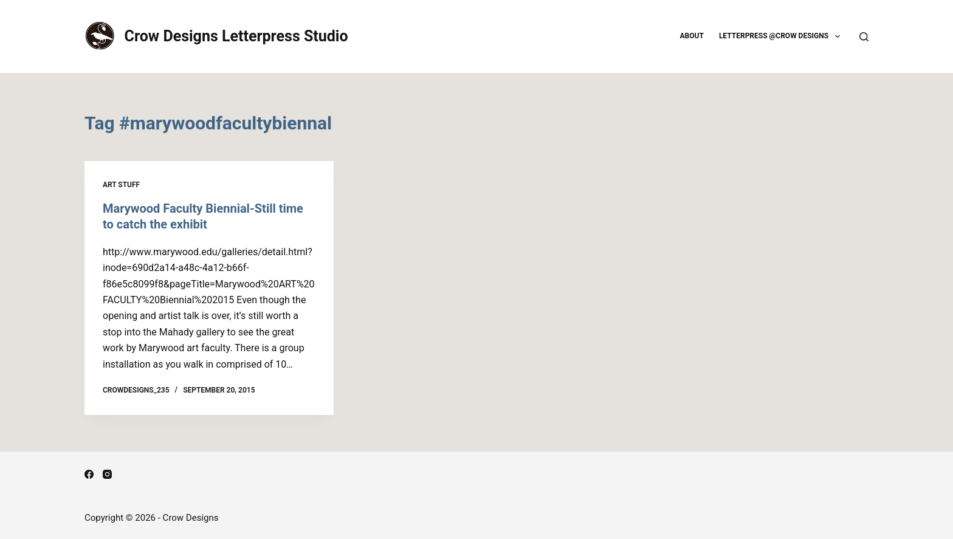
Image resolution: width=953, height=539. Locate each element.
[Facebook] (89, 474)
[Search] (864, 36)
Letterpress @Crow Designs (782, 36)
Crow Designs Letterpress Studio (236, 36)
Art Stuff (121, 184)
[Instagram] (107, 474)
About (692, 36)
